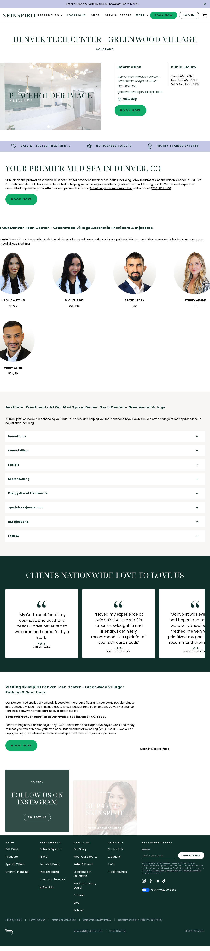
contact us (115, 849)
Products (11, 857)
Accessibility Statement (88, 931)
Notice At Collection (64, 920)
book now (163, 15)
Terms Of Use (37, 920)
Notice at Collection (192, 870)
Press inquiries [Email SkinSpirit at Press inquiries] (117, 872)
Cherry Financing (16, 872)
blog (76, 903)
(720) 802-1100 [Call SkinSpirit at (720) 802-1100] (127, 86)
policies (79, 910)
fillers (43, 857)
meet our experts (85, 857)
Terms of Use (172, 870)
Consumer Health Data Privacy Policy (140, 920)
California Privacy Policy (97, 920)
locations (114, 857)
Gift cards (12, 849)
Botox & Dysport (51, 849)
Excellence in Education (82, 874)
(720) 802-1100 (108, 729)
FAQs (111, 864)
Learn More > (130, 4)
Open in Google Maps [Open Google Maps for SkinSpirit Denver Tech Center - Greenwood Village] (154, 749)
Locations (76, 15)
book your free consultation (53, 729)
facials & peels (50, 864)
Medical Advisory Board (85, 886)
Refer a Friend (83, 864)
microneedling (49, 872)
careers (79, 895)
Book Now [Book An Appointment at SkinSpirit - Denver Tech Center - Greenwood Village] (130, 110)
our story (80, 849)
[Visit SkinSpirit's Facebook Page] (151, 881)
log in (189, 15)
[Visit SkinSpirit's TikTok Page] (164, 881)
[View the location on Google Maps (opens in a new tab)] (127, 99)
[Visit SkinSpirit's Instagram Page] (144, 881)
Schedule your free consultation (111, 188)
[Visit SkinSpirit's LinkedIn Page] (157, 881)
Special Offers (15, 864)
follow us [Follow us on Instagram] (37, 830)
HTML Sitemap (117, 931)
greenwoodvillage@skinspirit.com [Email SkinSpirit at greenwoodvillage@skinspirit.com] (140, 92)
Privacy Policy (158, 870)
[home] (19, 15)
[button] (204, 4)
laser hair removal (52, 879)
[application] (172, 716)
